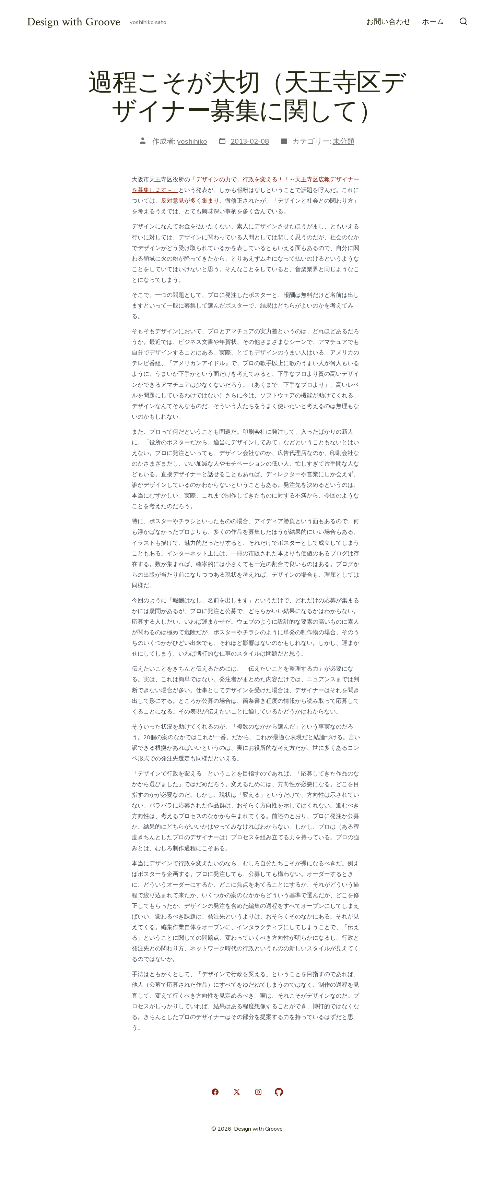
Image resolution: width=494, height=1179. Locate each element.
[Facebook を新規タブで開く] (215, 1092)
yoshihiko (192, 141)
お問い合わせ (388, 21)
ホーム (433, 21)
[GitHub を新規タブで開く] (279, 1092)
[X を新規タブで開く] (236, 1092)
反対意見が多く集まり (190, 201)
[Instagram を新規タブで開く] (258, 1092)
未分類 (343, 141)
